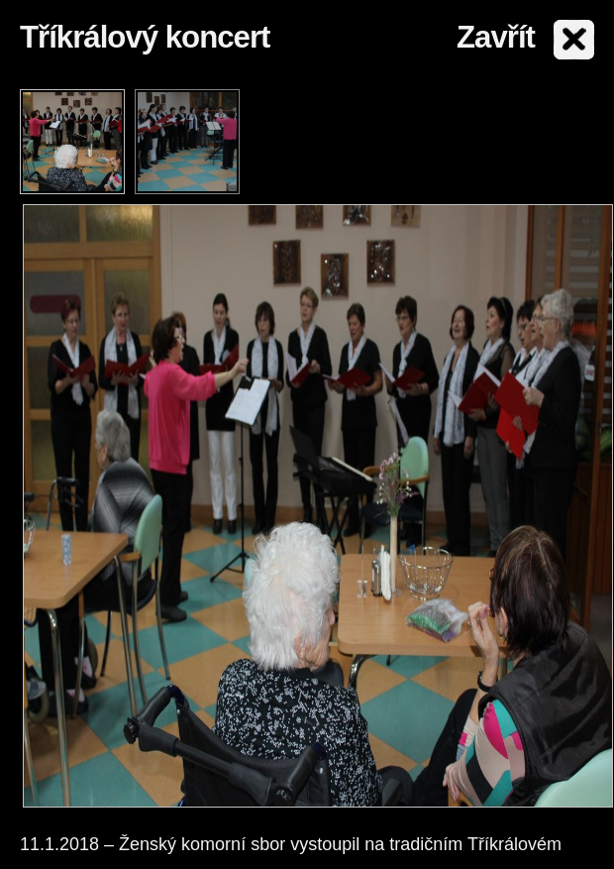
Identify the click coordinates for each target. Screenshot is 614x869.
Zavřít (496, 37)
